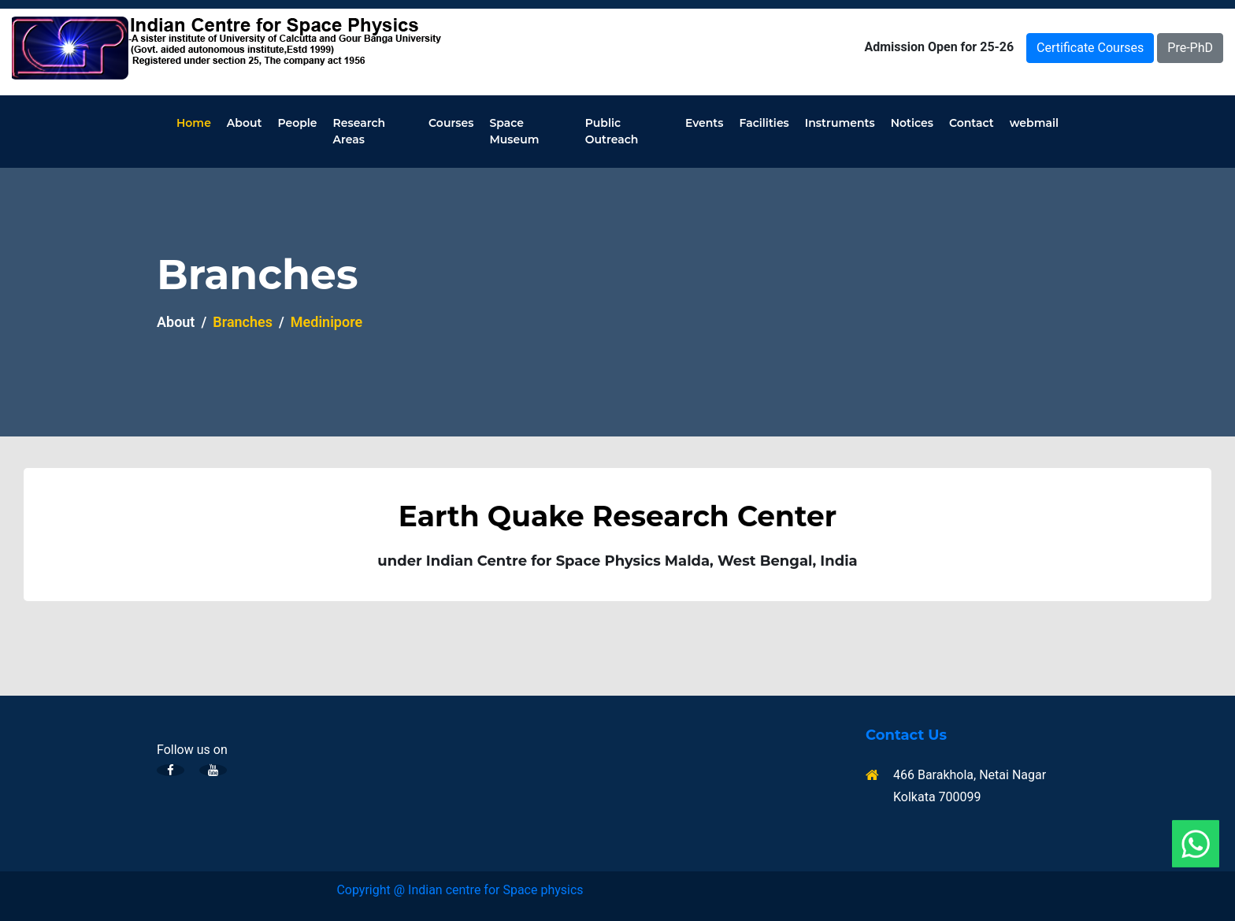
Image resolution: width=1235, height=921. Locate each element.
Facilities (764, 123)
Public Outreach (612, 131)
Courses (450, 123)
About (244, 123)
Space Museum (514, 131)
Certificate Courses (1090, 47)
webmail (1034, 123)
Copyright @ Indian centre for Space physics (459, 889)
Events (704, 123)
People (297, 123)
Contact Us (906, 735)
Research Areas (359, 131)
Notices (912, 123)
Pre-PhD (1190, 47)
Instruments (840, 123)
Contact (971, 123)
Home (193, 123)
